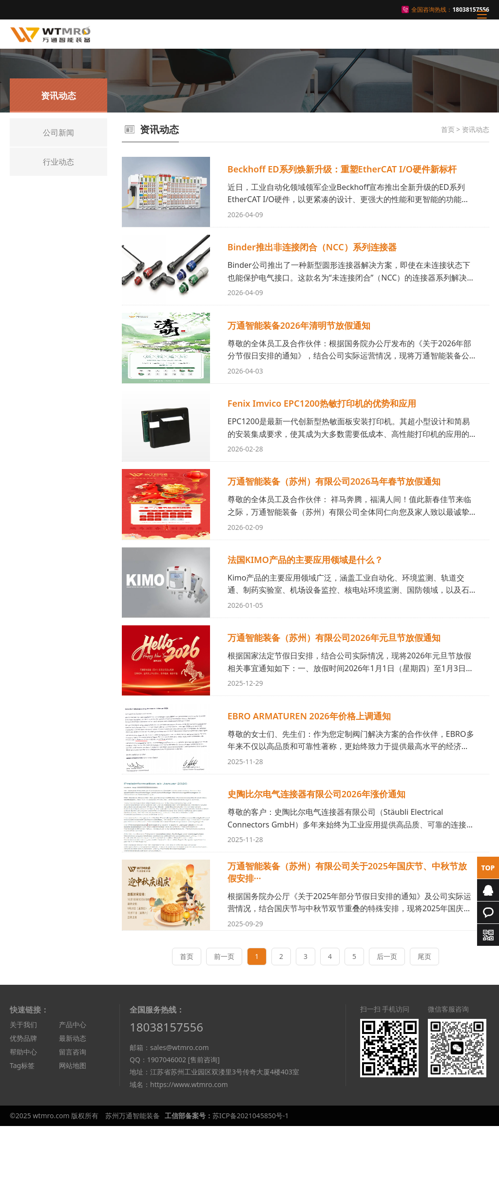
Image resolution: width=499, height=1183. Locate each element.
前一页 (224, 1012)
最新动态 (72, 1094)
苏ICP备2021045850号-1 (250, 1172)
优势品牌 (23, 1094)
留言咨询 (72, 1108)
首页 (448, 129)
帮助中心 (23, 1108)
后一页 (387, 1012)
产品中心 (72, 1081)
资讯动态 (475, 129)
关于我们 (23, 1081)
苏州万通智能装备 (132, 1172)
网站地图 (72, 1122)
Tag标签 (22, 1122)
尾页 (424, 1012)
